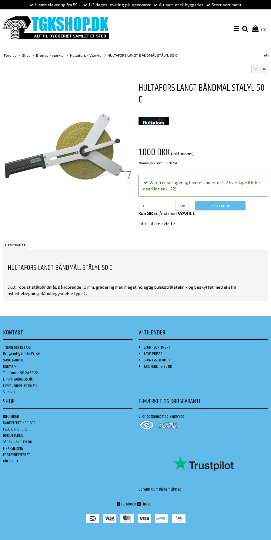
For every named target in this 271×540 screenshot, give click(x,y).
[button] (255, 69)
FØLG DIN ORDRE (15, 429)
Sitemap (9, 392)
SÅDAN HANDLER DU (17, 442)
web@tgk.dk (23, 379)
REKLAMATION (13, 435)
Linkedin (145, 504)
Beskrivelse (15, 245)
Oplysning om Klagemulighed (160, 489)
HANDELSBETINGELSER (19, 423)
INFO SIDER (11, 416)
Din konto (10, 461)
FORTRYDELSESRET (16, 454)
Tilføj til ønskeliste (157, 223)
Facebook (126, 504)
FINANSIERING (13, 448)
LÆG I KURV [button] (220, 205)
